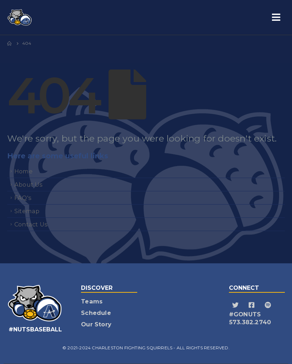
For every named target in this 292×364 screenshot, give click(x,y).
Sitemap (26, 211)
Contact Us (31, 224)
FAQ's (23, 197)
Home (23, 171)
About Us (28, 184)
